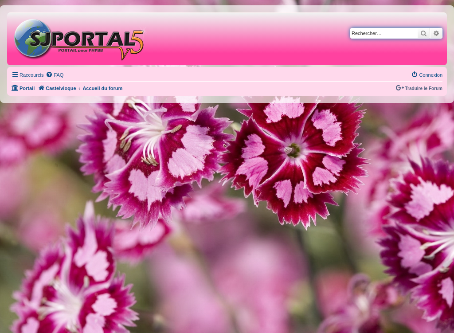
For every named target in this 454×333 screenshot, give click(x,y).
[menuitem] (54, 75)
